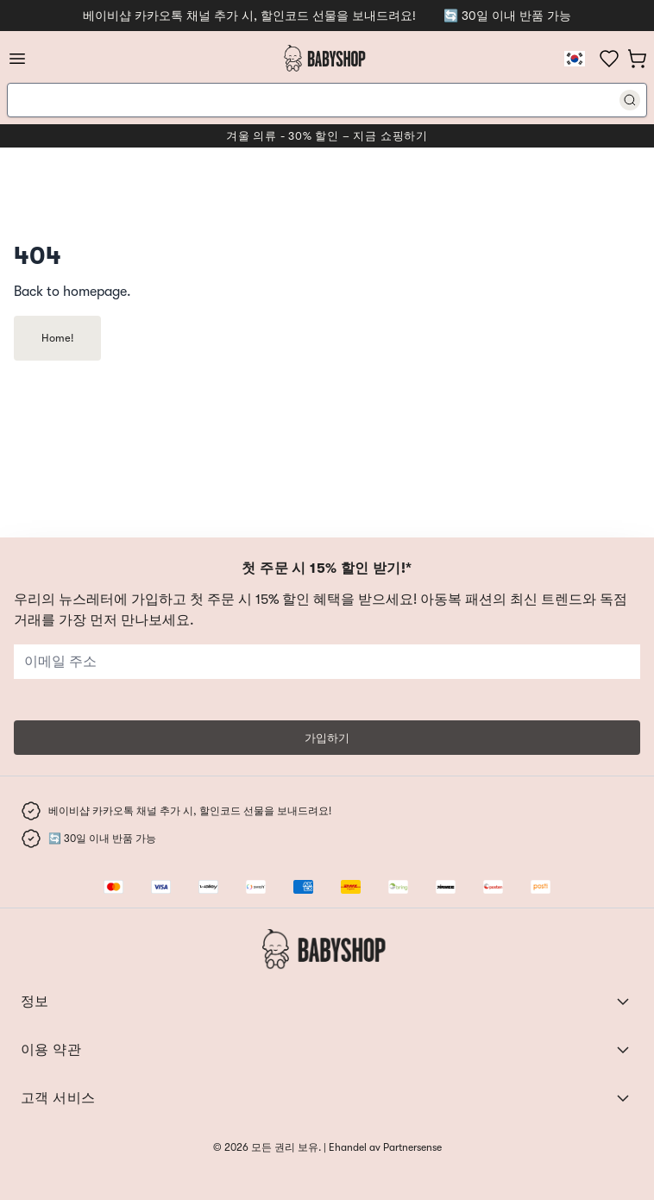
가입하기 (327, 738)
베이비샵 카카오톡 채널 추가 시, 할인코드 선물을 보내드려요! (249, 15)
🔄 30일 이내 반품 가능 (507, 15)
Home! (57, 337)
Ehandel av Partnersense (384, 1147)
